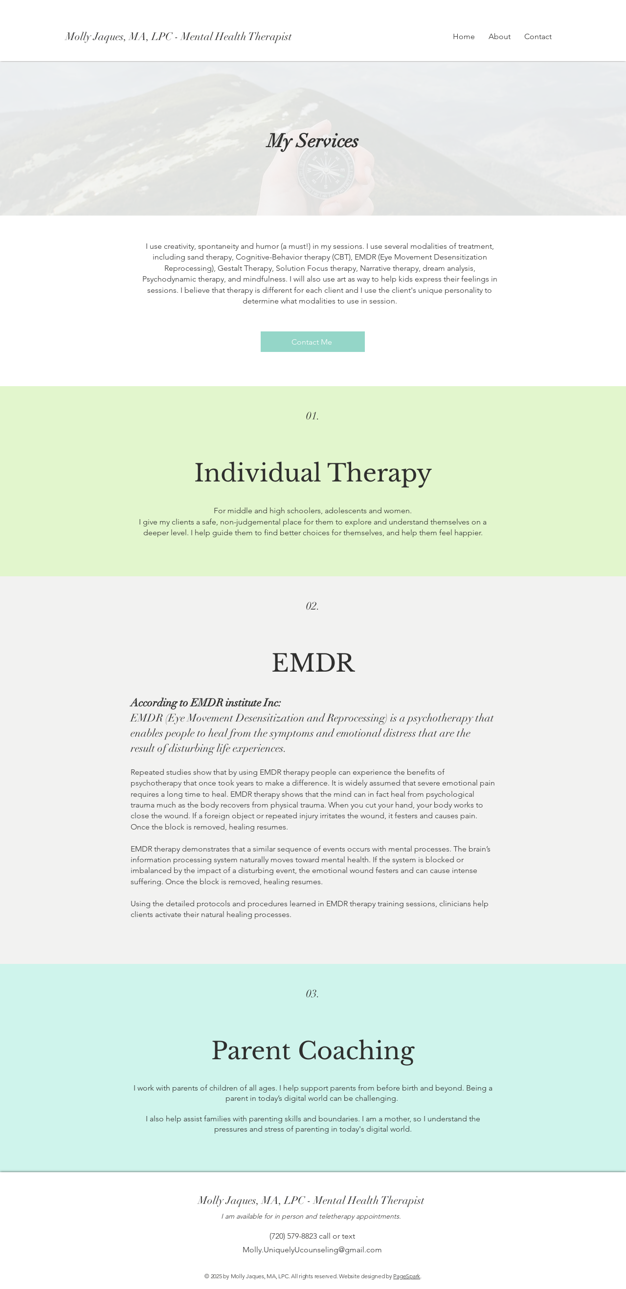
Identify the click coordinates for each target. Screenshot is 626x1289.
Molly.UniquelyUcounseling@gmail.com (312, 1249)
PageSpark (406, 1276)
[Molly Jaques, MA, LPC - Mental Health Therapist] (182, 36)
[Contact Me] (313, 341)
